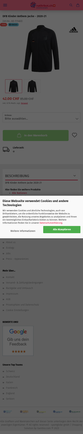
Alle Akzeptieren (62, 229)
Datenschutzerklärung (51, 223)
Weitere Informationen (22, 231)
